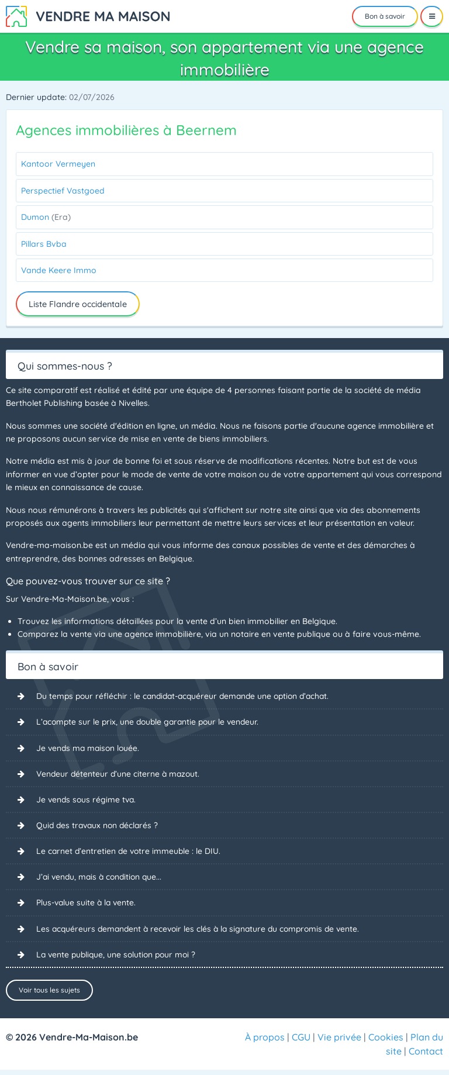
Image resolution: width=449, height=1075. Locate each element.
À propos (265, 1042)
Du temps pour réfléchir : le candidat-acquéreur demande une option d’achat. (187, 696)
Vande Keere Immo (58, 270)
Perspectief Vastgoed (63, 190)
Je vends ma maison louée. (89, 748)
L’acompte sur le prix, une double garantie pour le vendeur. (151, 722)
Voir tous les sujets (49, 991)
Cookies (385, 1042)
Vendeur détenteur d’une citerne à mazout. (119, 774)
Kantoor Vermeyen (58, 164)
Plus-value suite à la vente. (87, 903)
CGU (301, 1042)
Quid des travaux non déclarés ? (99, 826)
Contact (426, 1056)
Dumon (46, 217)
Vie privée (339, 1042)
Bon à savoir (385, 16)
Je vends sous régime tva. (87, 800)
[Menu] (431, 16)
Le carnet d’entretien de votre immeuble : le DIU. (130, 852)
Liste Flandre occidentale (78, 304)
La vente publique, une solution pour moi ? (118, 955)
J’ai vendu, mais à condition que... (101, 878)
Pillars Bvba (44, 244)
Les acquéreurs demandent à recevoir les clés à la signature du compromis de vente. (202, 930)
